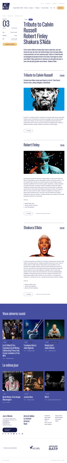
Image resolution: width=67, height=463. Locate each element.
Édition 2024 (10, 15)
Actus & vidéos (45, 8)
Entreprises (47, 3)
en (43, 3)
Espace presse (58, 415)
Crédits (62, 460)
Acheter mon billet (10, 44)
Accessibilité (61, 3)
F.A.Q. (46, 421)
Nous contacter (48, 422)
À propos (31, 8)
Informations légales (55, 460)
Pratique (37, 8)
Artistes (26, 8)
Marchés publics (59, 417)
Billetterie (60, 7)
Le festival (27, 418)
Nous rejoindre (48, 424)
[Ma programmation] (54, 8)
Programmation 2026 (18, 8)
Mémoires (55, 3)
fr (41, 3)
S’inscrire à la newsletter (8, 430)
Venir (25, 423)
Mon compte (47, 417)
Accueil (4, 15)
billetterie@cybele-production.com (7, 423)
